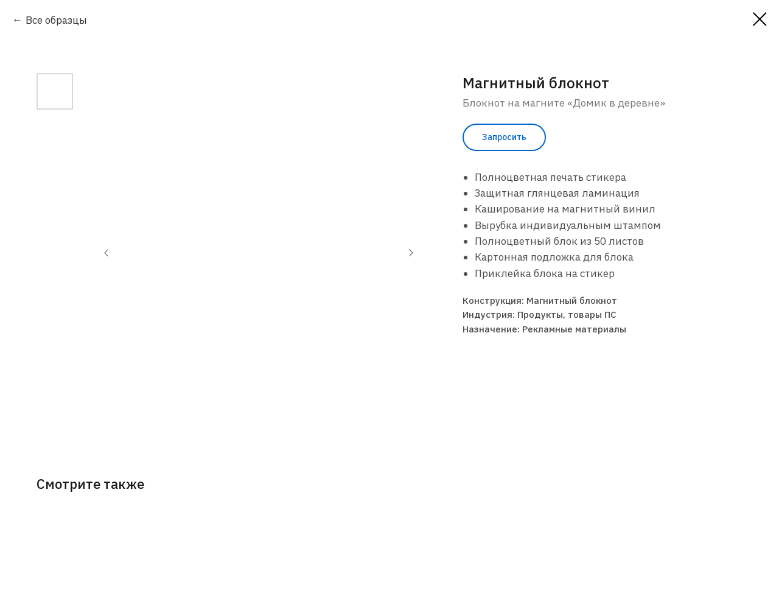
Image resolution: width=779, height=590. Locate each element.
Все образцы (56, 20)
